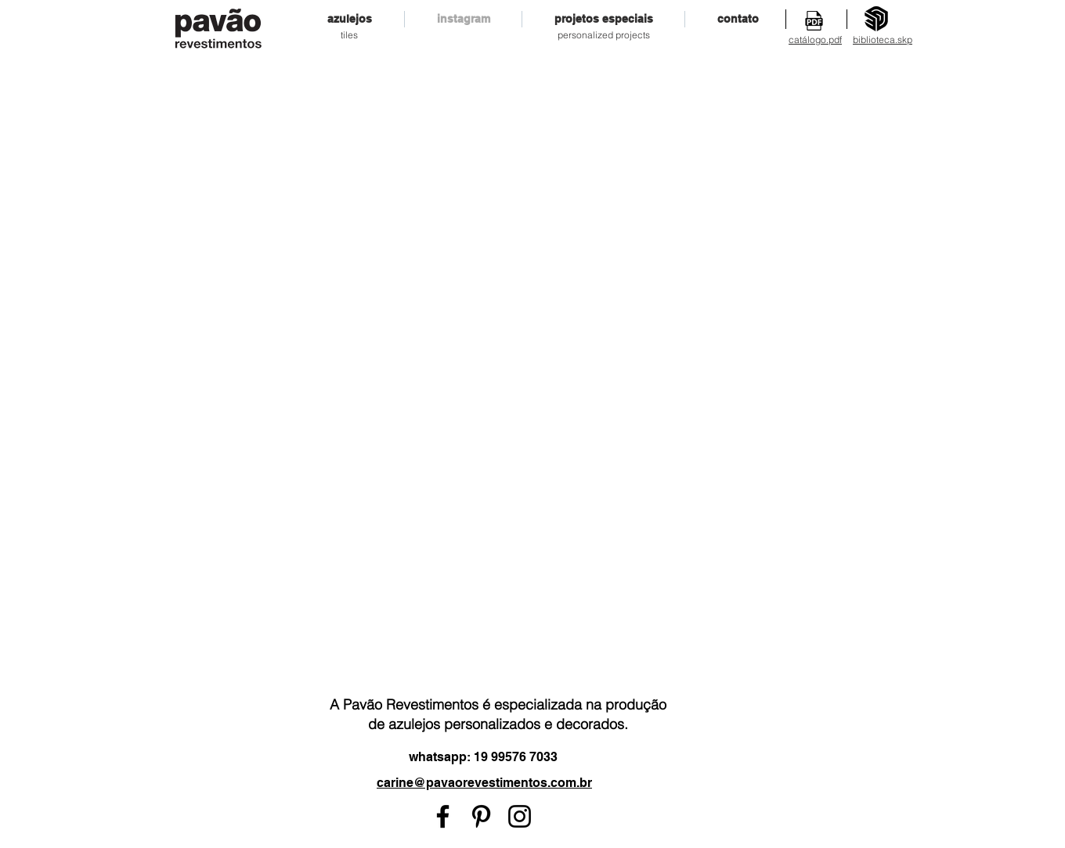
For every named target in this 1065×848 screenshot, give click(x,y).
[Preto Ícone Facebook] (443, 816)
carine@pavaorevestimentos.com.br (484, 782)
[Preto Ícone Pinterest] (481, 816)
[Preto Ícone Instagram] (519, 816)
